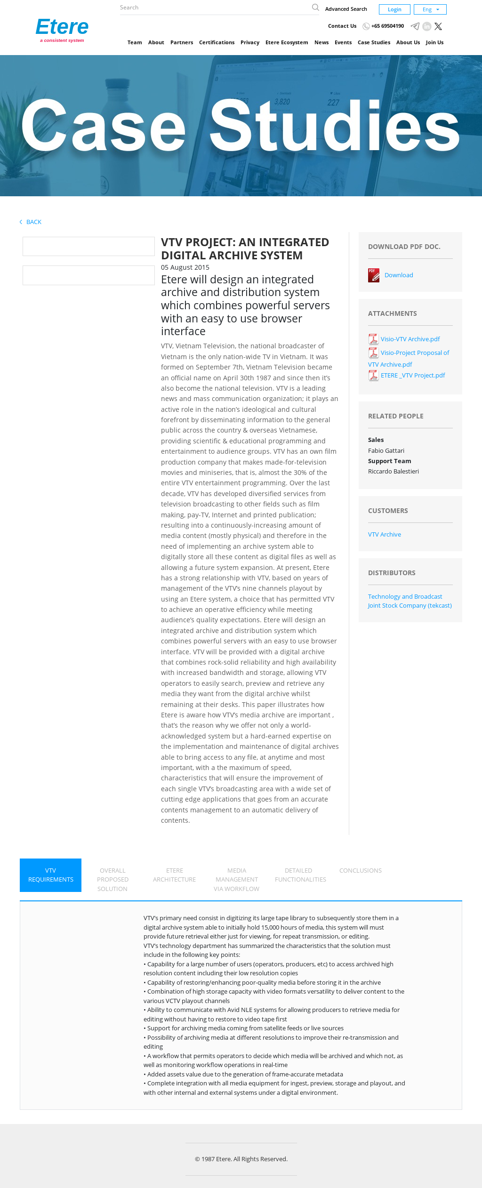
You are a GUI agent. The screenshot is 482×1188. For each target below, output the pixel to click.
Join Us (434, 42)
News (321, 42)
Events (343, 42)
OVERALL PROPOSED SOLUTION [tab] (113, 879)
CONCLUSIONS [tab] (360, 870)
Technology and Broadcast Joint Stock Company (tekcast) (410, 601)
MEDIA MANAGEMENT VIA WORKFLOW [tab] (236, 879)
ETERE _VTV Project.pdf (406, 375)
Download (399, 275)
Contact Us (342, 25)
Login (395, 9)
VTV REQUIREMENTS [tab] (50, 875)
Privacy (250, 42)
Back (30, 221)
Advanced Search (346, 8)
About (156, 42)
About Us (408, 42)
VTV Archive (384, 534)
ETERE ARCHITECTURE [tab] (174, 875)
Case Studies (374, 42)
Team (135, 42)
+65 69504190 (383, 25)
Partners (181, 42)
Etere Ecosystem (286, 42)
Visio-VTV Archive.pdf (404, 339)
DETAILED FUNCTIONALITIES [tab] (300, 875)
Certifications (216, 42)
